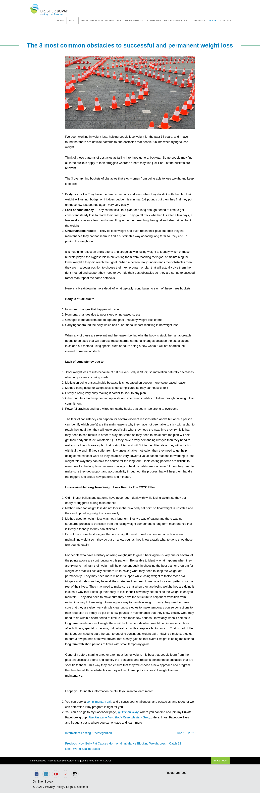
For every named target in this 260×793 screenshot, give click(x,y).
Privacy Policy (54, 787)
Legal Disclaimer (77, 787)
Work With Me (134, 20)
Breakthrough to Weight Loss (101, 20)
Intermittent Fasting (78, 733)
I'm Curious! (220, 760)
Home (60, 20)
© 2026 (38, 787)
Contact (225, 20)
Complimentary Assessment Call (168, 20)
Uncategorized (102, 733)
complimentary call (99, 701)
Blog (212, 20)
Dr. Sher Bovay (49, 9)
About (72, 20)
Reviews (199, 20)
